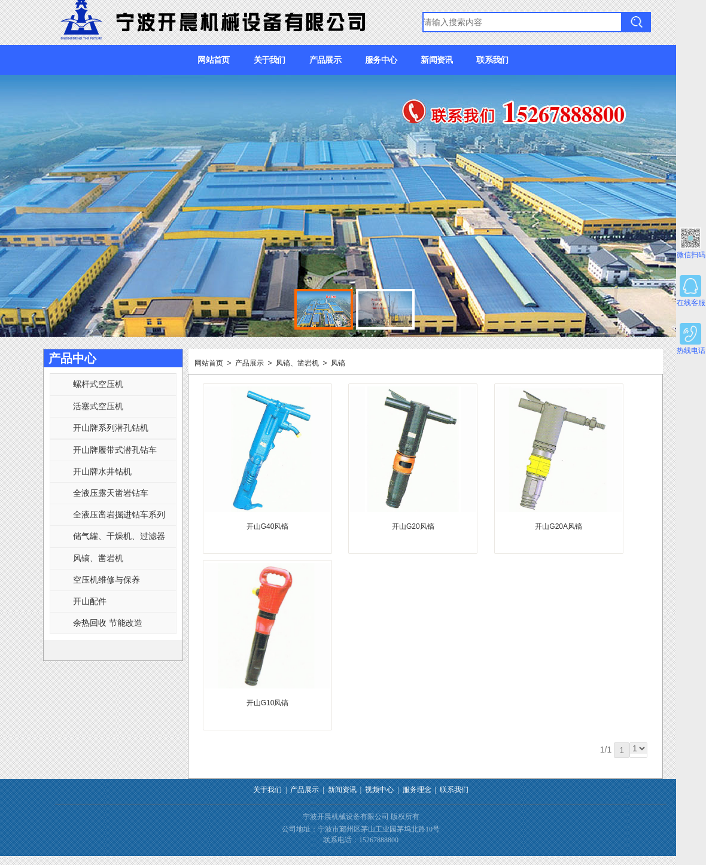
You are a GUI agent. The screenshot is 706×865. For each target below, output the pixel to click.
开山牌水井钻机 (102, 471)
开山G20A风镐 (558, 526)
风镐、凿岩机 (98, 558)
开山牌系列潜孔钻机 (110, 427)
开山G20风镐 (413, 526)
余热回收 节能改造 (107, 623)
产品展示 (325, 60)
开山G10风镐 (268, 703)
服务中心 (381, 60)
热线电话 (691, 339)
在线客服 (691, 291)
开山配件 (89, 601)
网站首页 (213, 60)
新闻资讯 (436, 60)
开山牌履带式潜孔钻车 (115, 450)
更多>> (168, 358)
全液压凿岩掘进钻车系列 (119, 514)
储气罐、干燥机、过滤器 (119, 536)
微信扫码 (691, 243)
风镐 (338, 363)
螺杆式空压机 (98, 384)
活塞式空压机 (98, 406)
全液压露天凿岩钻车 (110, 493)
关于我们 (269, 60)
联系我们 (492, 60)
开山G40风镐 (268, 526)
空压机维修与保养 (106, 579)
